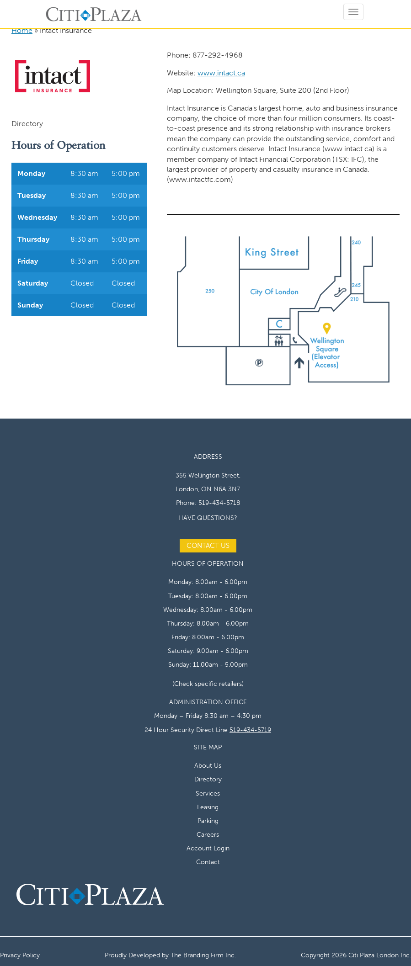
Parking (208, 821)
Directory (208, 779)
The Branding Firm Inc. (203, 955)
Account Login (208, 848)
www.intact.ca (221, 73)
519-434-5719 (250, 730)
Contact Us (208, 545)
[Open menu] (353, 12)
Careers (208, 834)
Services (208, 793)
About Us (207, 765)
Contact (208, 862)
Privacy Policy (20, 955)
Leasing (208, 807)
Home (21, 30)
